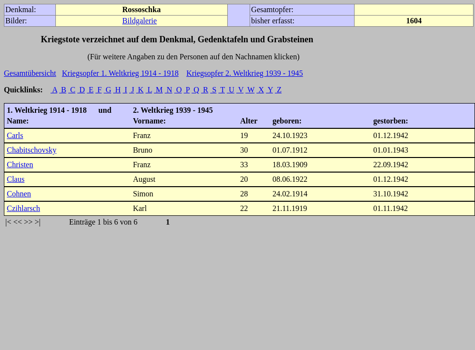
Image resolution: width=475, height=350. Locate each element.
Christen (20, 164)
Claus (15, 179)
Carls (15, 135)
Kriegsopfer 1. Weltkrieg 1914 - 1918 (120, 73)
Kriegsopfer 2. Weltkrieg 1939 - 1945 (245, 73)
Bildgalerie (139, 21)
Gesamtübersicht (30, 73)
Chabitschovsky (31, 150)
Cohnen (19, 194)
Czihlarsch (23, 208)
